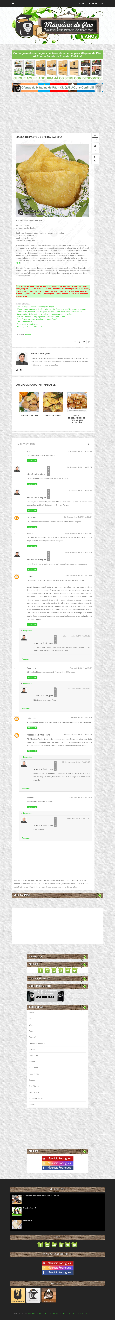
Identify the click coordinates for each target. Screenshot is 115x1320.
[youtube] (89, 3)
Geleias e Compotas (37, 1042)
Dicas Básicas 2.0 (29, 1207)
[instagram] (86, 3)
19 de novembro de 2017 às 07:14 (78, 733)
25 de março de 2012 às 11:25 (79, 450)
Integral (32, 1048)
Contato (47, 1313)
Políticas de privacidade (79, 1313)
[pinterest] (93, 3)
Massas (28, 333)
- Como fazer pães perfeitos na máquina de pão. (35, 306)
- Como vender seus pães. (26, 321)
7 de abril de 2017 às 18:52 (81, 667)
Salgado (32, 1079)
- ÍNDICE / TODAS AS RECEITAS (29, 326)
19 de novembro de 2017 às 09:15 (76, 761)
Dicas (31, 1024)
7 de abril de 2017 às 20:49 (79, 688)
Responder (32, 460)
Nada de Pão (34, 1073)
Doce (31, 1030)
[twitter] (96, 3)
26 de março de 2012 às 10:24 (79, 466)
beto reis (31, 717)
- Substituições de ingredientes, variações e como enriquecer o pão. (44, 313)
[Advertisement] (57, 112)
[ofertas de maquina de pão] (57, 87)
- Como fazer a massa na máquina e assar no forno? (36, 318)
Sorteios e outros (36, 1097)
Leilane (30, 575)
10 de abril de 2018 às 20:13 (80, 797)
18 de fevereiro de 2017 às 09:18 (76, 635)
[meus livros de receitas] (57, 65)
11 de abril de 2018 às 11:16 (78, 817)
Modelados (33, 1067)
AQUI (18, 262)
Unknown (31, 516)
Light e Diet (34, 1054)
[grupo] (83, 3)
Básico (31, 1012)
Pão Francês (27, 1220)
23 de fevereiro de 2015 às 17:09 (78, 552)
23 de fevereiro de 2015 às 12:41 (78, 532)
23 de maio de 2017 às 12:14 (80, 717)
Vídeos (32, 1104)
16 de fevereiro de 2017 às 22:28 (78, 575)
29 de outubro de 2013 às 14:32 (78, 489)
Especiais (33, 1036)
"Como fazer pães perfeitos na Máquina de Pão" (41, 1195)
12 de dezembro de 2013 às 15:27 (78, 516)
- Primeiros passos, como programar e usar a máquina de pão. (41, 316)
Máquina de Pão (35, 1313)
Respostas (27, 630)
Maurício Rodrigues (36, 473)
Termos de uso (59, 1313)
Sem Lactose (34, 1091)
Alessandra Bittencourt (38, 734)
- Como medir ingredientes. (27, 323)
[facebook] (79, 3)
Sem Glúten (34, 1085)
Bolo (31, 1018)
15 (99, 151)
